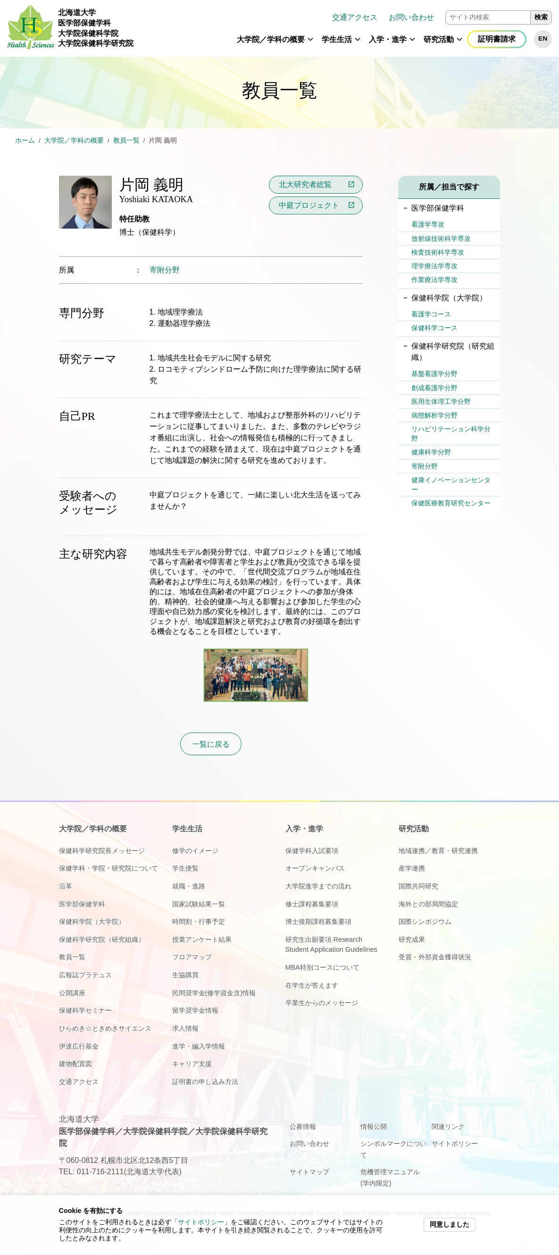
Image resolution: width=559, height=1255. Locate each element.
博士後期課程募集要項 (318, 921)
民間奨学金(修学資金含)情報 (214, 993)
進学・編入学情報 (198, 1046)
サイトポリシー (201, 1222)
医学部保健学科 (82, 904)
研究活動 (439, 39)
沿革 (65, 886)
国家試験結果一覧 (198, 904)
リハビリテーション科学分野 (451, 433)
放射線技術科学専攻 (441, 238)
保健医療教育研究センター (451, 503)
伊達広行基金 (79, 1046)
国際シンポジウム (425, 921)
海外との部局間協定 (428, 904)
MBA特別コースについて (322, 967)
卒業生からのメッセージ (321, 1003)
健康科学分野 (431, 452)
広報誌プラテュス (85, 975)
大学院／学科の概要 (271, 39)
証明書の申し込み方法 (205, 1081)
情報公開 (373, 1126)
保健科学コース (434, 328)
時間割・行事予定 (198, 921)
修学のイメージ (195, 850)
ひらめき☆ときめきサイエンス (105, 1028)
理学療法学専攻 (434, 266)
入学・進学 (388, 39)
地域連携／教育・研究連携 (438, 850)
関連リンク (448, 1126)
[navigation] (346, 28)
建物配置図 (75, 1063)
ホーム (25, 140)
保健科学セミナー (85, 1010)
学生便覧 (185, 868)
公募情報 (303, 1126)
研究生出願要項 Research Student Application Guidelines (331, 945)
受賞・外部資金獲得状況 (435, 957)
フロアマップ (192, 957)
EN (542, 38)
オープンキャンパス (315, 868)
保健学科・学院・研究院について (108, 868)
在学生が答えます (311, 985)
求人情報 (185, 1028)
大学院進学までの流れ (318, 886)
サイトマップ (309, 1172)
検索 (541, 17)
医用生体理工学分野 (441, 401)
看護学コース (431, 314)
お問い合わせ (411, 17)
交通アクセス (354, 17)
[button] (310, 43)
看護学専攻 (427, 224)
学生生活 (337, 39)
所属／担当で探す (449, 187)
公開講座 (72, 993)
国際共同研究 (418, 886)
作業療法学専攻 (434, 279)
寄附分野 (165, 270)
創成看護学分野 (434, 388)
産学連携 (412, 868)
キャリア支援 (192, 1063)
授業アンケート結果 (202, 939)
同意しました (449, 1224)
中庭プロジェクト (309, 205)
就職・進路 (188, 886)
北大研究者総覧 (305, 184)
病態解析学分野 (434, 415)
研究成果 (412, 939)
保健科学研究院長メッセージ (102, 850)
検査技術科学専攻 (437, 252)
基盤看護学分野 (434, 373)
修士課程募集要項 (311, 904)
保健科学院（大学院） (92, 921)
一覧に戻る (211, 744)
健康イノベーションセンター (451, 484)
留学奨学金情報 (195, 1010)
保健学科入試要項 (311, 850)
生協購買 (185, 975)
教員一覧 (126, 140)
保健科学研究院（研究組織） (102, 939)
